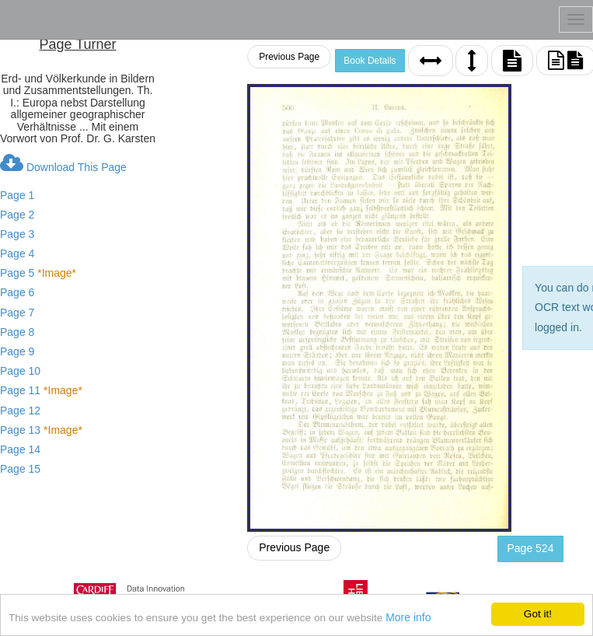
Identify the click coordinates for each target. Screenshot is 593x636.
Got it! (538, 614)
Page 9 (17, 351)
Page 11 (41, 390)
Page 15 (20, 469)
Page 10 (20, 371)
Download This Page (63, 163)
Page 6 (17, 292)
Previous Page (289, 56)
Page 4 (17, 253)
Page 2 (17, 214)
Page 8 (17, 332)
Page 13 (41, 430)
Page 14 (20, 449)
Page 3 (17, 234)
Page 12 (20, 410)
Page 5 (38, 273)
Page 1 (17, 195)
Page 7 (17, 312)
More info (408, 617)
